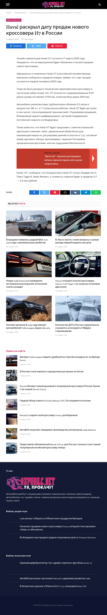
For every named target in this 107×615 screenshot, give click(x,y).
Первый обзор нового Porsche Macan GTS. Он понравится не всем (55, 400)
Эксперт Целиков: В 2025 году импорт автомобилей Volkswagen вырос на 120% (28, 326)
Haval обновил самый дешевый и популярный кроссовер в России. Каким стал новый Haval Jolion (60, 388)
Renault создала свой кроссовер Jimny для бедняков (48, 415)
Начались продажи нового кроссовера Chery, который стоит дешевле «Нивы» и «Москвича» (57, 528)
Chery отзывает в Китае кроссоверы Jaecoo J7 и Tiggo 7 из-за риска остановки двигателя (77, 283)
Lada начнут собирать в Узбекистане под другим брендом (51, 518)
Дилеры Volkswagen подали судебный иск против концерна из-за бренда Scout (60, 358)
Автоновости (13, 20)
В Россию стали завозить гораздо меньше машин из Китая (51, 371)
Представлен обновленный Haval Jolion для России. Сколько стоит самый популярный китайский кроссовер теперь (60, 446)
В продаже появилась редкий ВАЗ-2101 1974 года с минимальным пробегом (27, 241)
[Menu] (8, 4)
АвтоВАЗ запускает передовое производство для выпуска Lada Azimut (58, 430)
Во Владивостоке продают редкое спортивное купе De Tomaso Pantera (58, 537)
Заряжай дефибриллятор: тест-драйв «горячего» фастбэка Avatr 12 (56, 563)
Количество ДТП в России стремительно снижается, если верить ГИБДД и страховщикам (77, 328)
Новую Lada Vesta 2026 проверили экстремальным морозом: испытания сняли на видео (26, 283)
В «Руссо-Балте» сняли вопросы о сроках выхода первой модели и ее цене (77, 241)
